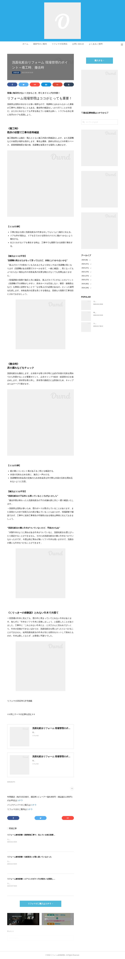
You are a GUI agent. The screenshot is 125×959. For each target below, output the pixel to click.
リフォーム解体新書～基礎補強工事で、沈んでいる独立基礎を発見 (32, 835)
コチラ (20, 800)
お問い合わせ (78, 44)
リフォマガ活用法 (59, 44)
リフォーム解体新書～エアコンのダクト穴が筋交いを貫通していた (32, 879)
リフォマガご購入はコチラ (39, 904)
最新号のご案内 (40, 44)
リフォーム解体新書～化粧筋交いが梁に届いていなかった (29, 857)
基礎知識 (16, 72)
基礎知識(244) (11, 782)
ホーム (25, 44)
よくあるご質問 (96, 44)
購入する (98, 60)
